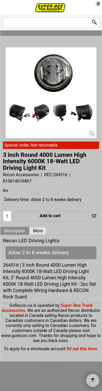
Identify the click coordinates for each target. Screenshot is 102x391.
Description (14, 231)
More (38, 231)
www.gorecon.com (19, 335)
